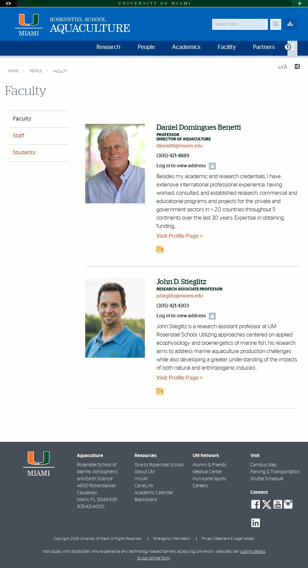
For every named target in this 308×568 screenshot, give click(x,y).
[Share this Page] (296, 67)
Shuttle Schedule (266, 479)
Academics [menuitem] (186, 47)
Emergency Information (172, 539)
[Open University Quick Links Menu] (299, 3)
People (36, 71)
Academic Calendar (154, 493)
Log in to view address (181, 165)
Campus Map (263, 465)
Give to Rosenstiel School (159, 465)
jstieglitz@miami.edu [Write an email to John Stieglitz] (179, 295)
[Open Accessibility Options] (8, 3)
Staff (18, 135)
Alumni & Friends (209, 465)
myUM (141, 479)
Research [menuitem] (108, 47)
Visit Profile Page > (179, 236)
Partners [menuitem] (264, 47)
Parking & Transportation (275, 472)
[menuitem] (292, 48)
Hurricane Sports (209, 479)
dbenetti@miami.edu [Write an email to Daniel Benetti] (179, 145)
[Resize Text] (282, 67)
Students (24, 152)
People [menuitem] (146, 47)
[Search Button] (275, 24)
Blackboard (146, 499)
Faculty (60, 71)
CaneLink (144, 486)
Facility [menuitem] (227, 47)
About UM (144, 472)
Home (14, 71)
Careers (200, 486)
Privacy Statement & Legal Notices (228, 539)
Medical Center (207, 472)
